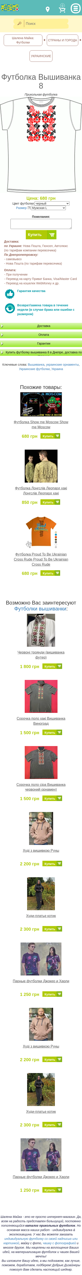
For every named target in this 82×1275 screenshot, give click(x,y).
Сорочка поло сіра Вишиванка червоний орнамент (40, 787)
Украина (57, 369)
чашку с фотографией (59, 1243)
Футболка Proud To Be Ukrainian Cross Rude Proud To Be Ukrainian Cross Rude (41, 559)
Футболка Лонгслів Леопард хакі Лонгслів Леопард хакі (41, 490)
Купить (35, 234)
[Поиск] (47, 24)
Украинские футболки (34, 369)
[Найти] (19, 24)
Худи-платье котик (41, 916)
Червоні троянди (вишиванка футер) (41, 654)
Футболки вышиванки (40, 609)
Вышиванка (36, 364)
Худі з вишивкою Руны (41, 850)
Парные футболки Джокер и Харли (41, 981)
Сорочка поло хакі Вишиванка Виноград (41, 721)
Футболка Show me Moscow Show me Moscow (41, 424)
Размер (23, 208)
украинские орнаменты (62, 364)
